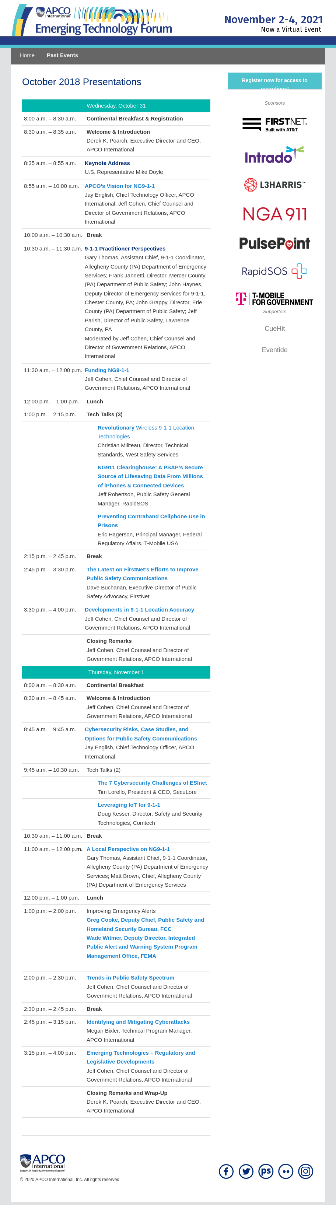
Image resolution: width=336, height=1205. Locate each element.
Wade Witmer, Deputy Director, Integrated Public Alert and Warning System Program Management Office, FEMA (142, 947)
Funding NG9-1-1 (107, 370)
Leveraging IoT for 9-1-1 (129, 805)
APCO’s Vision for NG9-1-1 (120, 186)
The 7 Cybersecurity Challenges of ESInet (152, 783)
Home (27, 55)
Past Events (62, 55)
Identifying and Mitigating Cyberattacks (138, 1022)
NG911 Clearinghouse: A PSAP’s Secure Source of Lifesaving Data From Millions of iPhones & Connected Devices (150, 476)
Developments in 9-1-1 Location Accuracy (139, 609)
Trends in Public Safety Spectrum (130, 977)
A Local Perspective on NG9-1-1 (128, 849)
